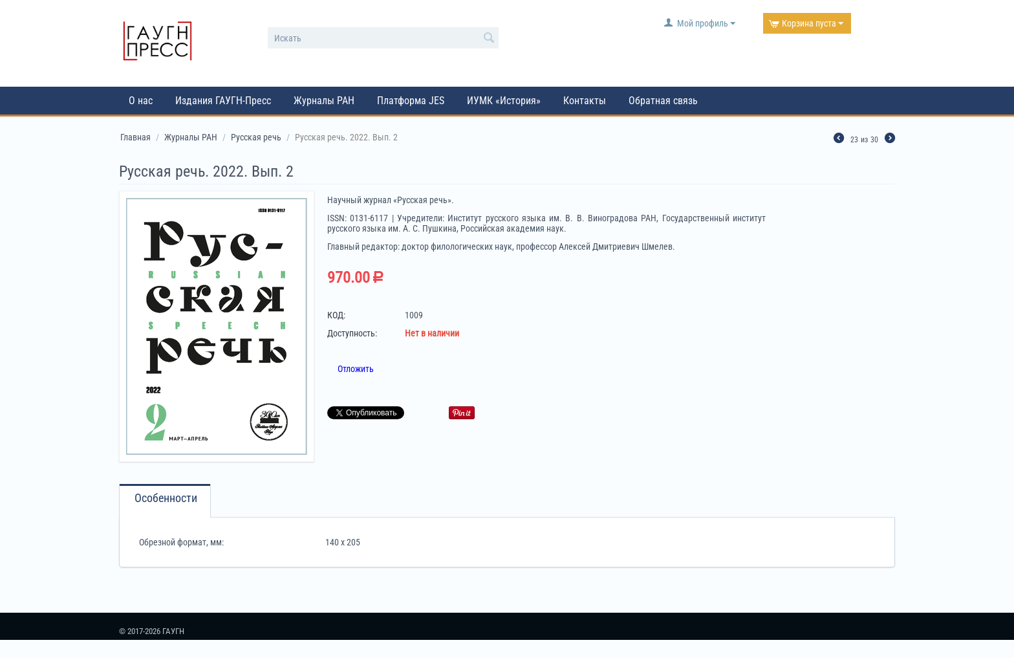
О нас (141, 100)
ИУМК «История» (504, 100)
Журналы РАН (324, 100)
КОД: (336, 315)
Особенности (166, 498)
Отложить (356, 369)
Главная (135, 137)
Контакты (584, 100)
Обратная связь (663, 100)
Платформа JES (410, 100)
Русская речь (256, 137)
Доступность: (352, 333)
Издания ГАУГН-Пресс (223, 100)
